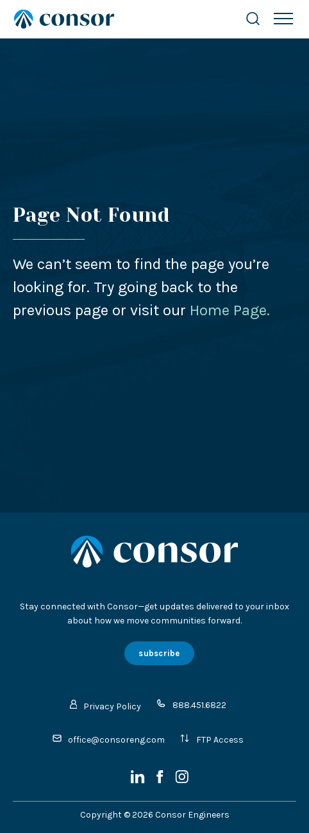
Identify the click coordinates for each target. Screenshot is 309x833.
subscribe (159, 653)
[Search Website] (253, 18)
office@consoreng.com (109, 739)
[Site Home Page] (116, 19)
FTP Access (212, 739)
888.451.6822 (191, 704)
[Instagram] (181, 780)
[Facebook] (160, 780)
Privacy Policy (106, 706)
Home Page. (230, 310)
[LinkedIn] (139, 780)
